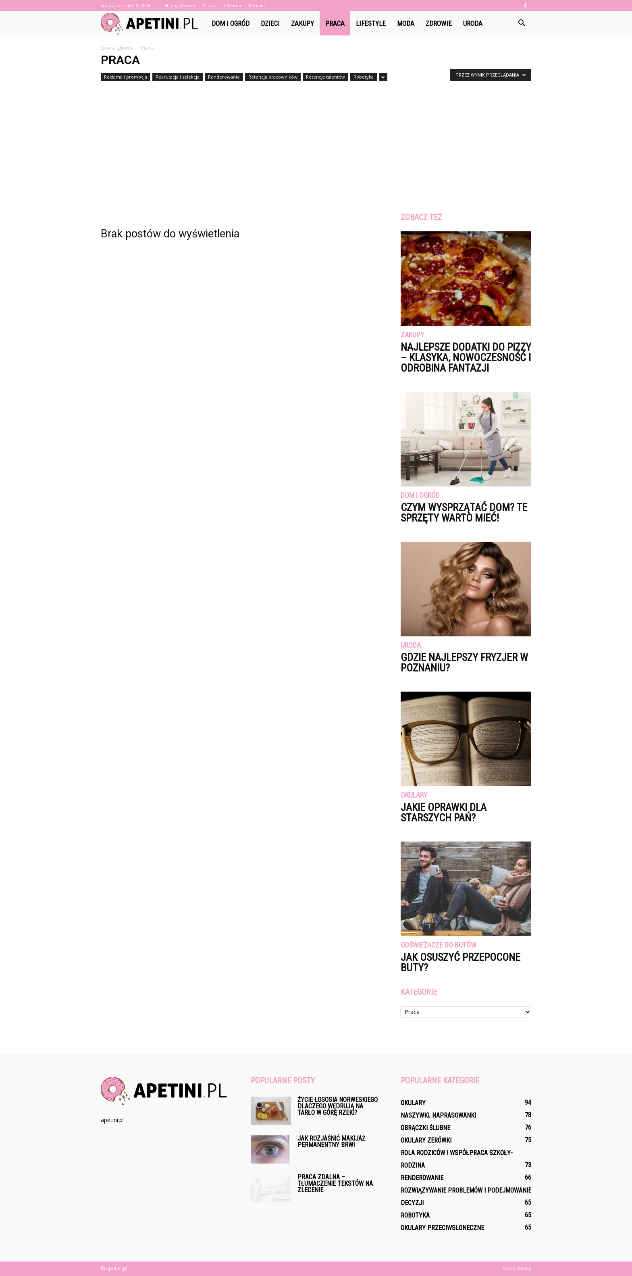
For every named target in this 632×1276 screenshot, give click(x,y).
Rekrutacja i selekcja (178, 77)
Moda (405, 23)
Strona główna (179, 5)
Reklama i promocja (125, 77)
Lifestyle (371, 23)
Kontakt (257, 5)
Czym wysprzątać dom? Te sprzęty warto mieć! (464, 512)
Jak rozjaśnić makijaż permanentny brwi (331, 1142)
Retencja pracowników (272, 77)
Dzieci (270, 23)
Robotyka (363, 77)
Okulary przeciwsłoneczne (442, 1228)
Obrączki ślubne (425, 1128)
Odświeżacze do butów (438, 945)
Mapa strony (517, 1268)
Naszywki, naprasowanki (438, 1115)
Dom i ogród (230, 23)
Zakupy (302, 23)
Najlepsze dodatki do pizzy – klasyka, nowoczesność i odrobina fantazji (466, 357)
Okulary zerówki (426, 1140)
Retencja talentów (325, 77)
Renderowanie (224, 77)
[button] (521, 23)
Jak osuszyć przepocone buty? (460, 962)
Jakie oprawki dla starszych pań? (443, 812)
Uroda (472, 23)
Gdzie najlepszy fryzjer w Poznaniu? (464, 662)
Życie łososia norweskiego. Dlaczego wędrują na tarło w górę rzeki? (337, 1106)
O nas (209, 5)
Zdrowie (439, 23)
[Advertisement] (316, 144)
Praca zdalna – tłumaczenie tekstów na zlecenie (335, 1183)
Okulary (414, 795)
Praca (335, 23)
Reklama (231, 5)
